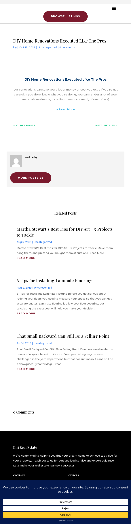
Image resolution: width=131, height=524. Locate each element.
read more (26, 258)
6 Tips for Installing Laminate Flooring (54, 280)
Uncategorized (47, 47)
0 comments (67, 47)
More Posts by (31, 177)
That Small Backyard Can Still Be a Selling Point (63, 336)
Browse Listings (65, 16)
